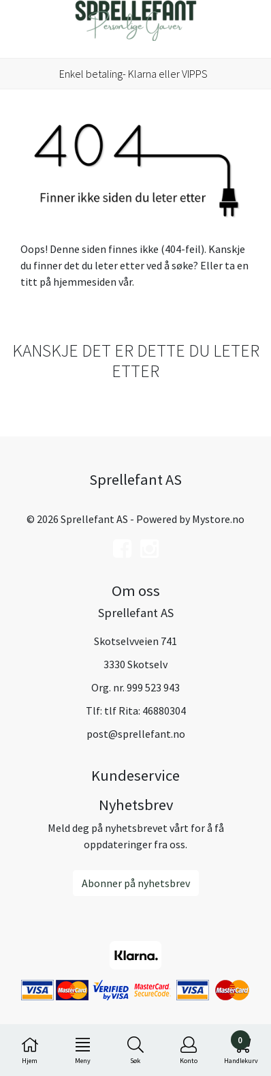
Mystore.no (218, 519)
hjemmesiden (84, 281)
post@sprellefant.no (135, 734)
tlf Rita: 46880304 (145, 710)
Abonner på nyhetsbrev (136, 883)
